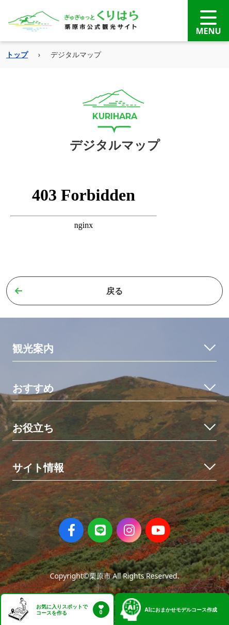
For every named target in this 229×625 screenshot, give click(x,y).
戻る (69, 291)
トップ (17, 54)
